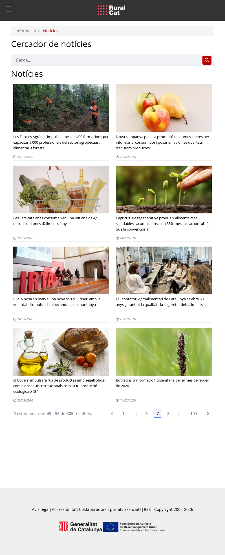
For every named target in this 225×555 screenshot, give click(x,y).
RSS (147, 509)
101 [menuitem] (193, 413)
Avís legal (41, 509)
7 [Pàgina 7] (157, 413)
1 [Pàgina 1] (123, 413)
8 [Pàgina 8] (168, 413)
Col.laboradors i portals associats (110, 509)
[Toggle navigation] (8, 8)
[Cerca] (105, 60)
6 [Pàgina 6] (146, 413)
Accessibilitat (64, 509)
